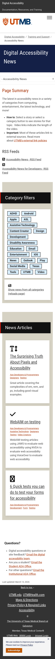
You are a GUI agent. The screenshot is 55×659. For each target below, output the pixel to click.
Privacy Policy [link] (26, 645)
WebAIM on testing (25, 421)
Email (32, 248)
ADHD (13, 213)
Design (40, 231)
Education (16, 248)
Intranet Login (41, 635)
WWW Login (25, 635)
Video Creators (24, 435)
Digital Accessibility (13, 3)
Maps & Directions (27, 600)
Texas (35, 266)
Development (18, 236)
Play (42, 260)
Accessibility (27, 610)
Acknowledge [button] (14, 650)
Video (41, 272)
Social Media (17, 266)
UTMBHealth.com (34, 594)
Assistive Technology (22, 225)
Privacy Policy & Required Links (27, 605)
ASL (26, 219)
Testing (23, 378)
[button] (49, 17)
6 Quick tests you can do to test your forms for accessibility (27, 492)
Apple (13, 219)
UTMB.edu (15, 594)
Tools (13, 272)
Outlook (28, 260)
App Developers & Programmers (24, 375)
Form (25, 508)
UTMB (27, 272)
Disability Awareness (22, 242)
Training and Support (39, 36)
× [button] (48, 639)
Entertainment (18, 254)
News (13, 260)
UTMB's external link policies (30, 140)
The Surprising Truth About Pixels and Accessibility (26, 362)
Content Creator (19, 231)
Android (28, 213)
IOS (36, 254)
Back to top (27, 587)
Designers (14, 378)
